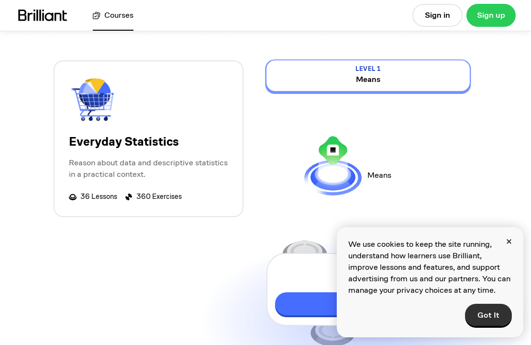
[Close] (509, 241)
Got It (488, 315)
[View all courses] (113, 15)
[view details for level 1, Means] (368, 75)
